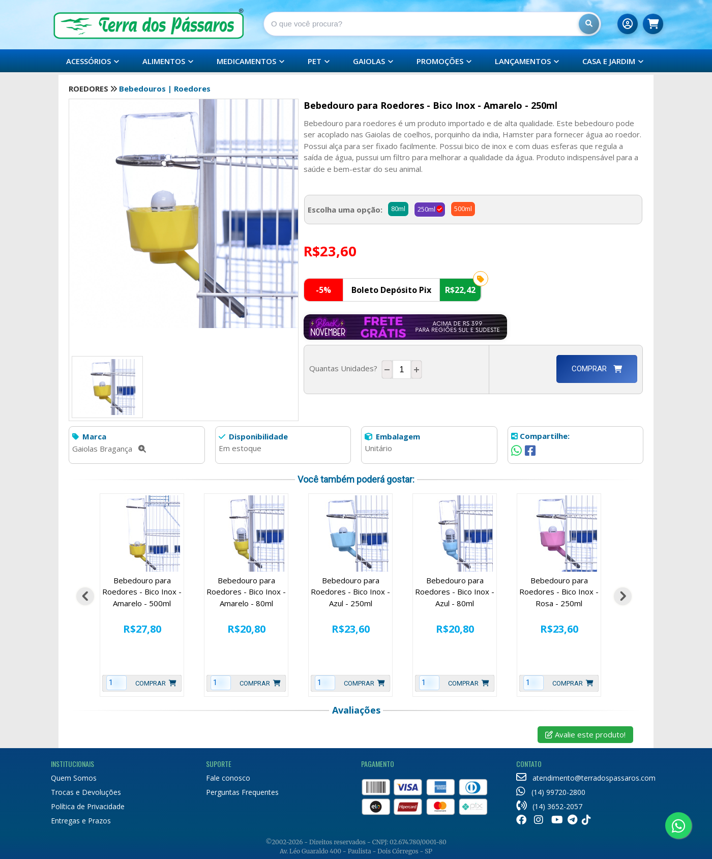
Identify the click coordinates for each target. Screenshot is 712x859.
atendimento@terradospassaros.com (586, 778)
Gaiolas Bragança (109, 448)
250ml (426, 209)
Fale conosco (228, 778)
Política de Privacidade (88, 806)
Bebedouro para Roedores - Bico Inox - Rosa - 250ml (559, 591)
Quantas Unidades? (345, 368)
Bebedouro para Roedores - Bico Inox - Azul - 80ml (454, 591)
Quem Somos (74, 778)
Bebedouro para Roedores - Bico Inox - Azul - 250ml (350, 591)
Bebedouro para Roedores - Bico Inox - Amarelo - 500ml (142, 591)
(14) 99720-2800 (550, 792)
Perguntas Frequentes (242, 792)
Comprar (597, 368)
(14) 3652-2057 (549, 806)
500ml (463, 208)
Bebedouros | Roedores (165, 88)
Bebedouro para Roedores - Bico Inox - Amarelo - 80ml (246, 591)
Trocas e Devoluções (86, 792)
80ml (398, 208)
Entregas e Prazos (81, 820)
